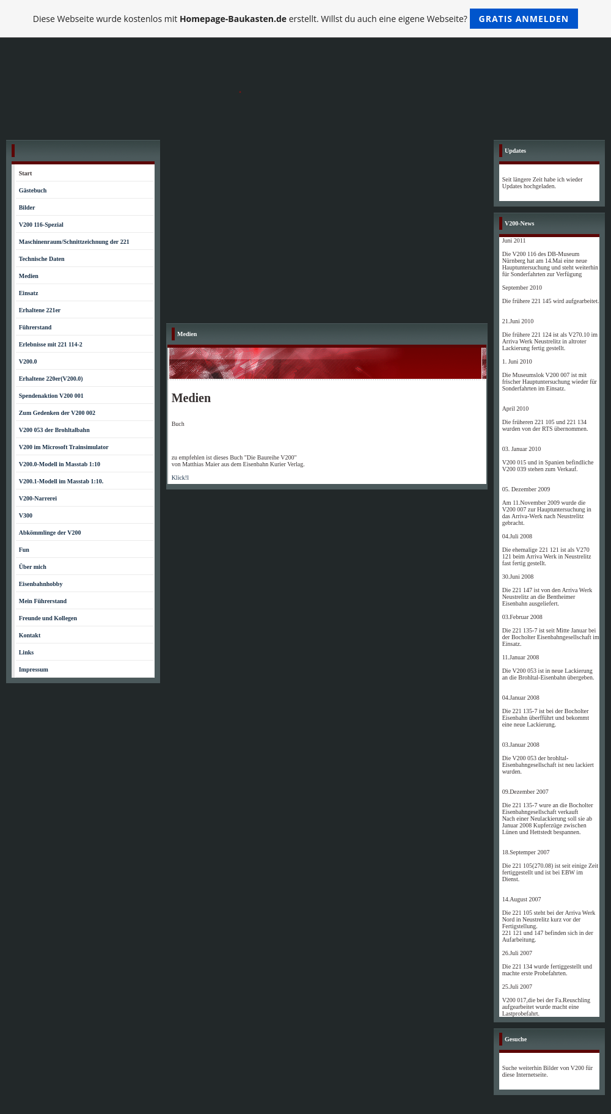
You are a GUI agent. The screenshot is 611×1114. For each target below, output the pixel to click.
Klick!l (180, 477)
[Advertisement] (327, 231)
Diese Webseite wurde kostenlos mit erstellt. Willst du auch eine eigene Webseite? (306, 19)
